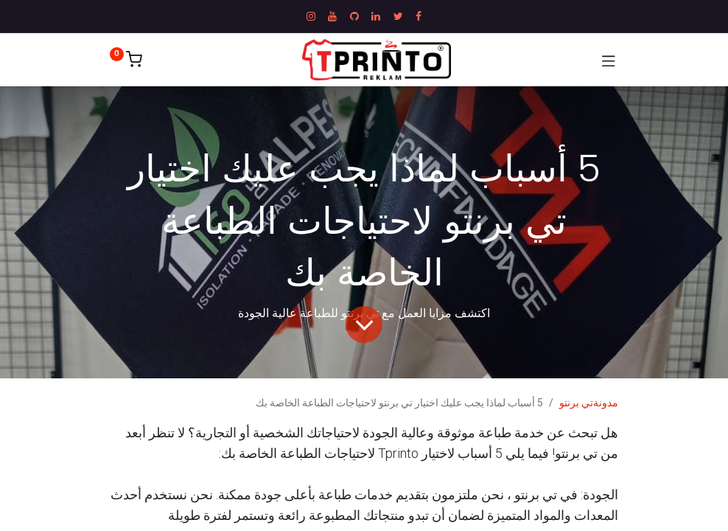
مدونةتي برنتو (588, 403)
